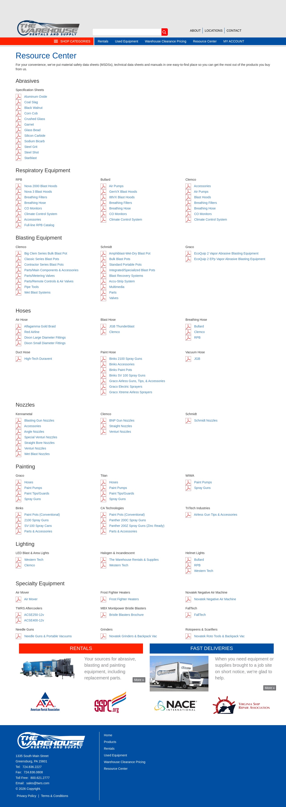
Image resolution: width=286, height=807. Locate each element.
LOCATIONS (214, 30)
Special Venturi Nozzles (36, 437)
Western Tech (29, 559)
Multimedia (112, 287)
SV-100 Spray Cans (34, 526)
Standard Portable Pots (121, 264)
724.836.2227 (32, 767)
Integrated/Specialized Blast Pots (128, 270)
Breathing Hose (31, 203)
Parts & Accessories (34, 531)
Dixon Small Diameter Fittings (40, 343)
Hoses (24, 482)
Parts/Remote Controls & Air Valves (45, 281)
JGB (192, 358)
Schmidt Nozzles (201, 420)
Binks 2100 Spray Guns (121, 358)
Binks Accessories (118, 364)
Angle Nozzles (30, 431)
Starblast (26, 158)
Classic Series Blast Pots (37, 259)
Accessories (28, 219)
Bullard (194, 326)
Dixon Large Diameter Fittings (41, 337)
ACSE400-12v (30, 620)
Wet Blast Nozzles (33, 454)
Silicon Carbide (30, 135)
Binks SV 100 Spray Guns (123, 375)
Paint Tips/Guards (32, 493)
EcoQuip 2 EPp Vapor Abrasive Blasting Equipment (225, 259)
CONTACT (234, 30)
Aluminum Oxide (31, 96)
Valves (109, 298)
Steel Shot (27, 152)
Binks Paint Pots (116, 370)
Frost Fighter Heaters (120, 599)
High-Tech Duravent (34, 358)
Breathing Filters (31, 197)
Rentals (103, 41)
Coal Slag (27, 102)
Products (110, 742)
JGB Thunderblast (117, 326)
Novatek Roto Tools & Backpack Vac (215, 636)
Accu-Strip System (118, 281)
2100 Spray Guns (32, 520)
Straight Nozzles (116, 426)
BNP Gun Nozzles (117, 420)
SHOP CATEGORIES (72, 41)
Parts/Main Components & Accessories (47, 270)
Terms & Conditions (54, 796)
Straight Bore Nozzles (35, 443)
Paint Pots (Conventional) (38, 514)
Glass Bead (28, 130)
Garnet (25, 124)
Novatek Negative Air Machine (210, 599)
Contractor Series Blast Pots (40, 264)
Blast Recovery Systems (122, 275)
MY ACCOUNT (233, 41)
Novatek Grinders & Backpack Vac (129, 636)
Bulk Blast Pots (115, 259)
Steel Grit (26, 147)
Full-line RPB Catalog (35, 225)
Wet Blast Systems (33, 292)
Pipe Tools (27, 287)
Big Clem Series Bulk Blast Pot (41, 253)
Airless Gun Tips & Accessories (211, 514)
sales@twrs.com (37, 783)
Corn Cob (27, 113)
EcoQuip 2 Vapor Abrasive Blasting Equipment (222, 253)
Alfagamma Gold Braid (36, 326)
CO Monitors (29, 208)
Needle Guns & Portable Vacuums (44, 636)
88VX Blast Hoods (118, 197)
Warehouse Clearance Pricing (165, 41)
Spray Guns (28, 499)
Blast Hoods (198, 197)
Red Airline (28, 332)
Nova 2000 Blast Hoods (36, 186)
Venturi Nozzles (31, 448)
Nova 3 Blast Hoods (34, 191)
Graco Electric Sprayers (121, 386)
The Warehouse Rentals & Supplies (130, 559)
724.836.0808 (33, 772)
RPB (193, 337)
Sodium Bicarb (30, 141)
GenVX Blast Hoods (119, 191)
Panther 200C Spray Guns (123, 520)
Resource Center (205, 41)
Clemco (110, 332)
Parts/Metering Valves (35, 275)
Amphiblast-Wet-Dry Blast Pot (125, 253)
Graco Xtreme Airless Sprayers (126, 392)
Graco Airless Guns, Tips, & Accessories (133, 381)
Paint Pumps (29, 488)
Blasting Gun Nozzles (35, 420)
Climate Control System (36, 214)
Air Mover (27, 599)
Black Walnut (29, 108)
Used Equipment (126, 41)
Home (108, 735)
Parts (109, 292)
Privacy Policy (26, 796)
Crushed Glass (30, 119)
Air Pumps (112, 186)
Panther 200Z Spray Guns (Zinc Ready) (132, 526)
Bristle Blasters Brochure (122, 615)
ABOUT (195, 30)
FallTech (195, 615)
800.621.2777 (40, 778)
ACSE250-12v (30, 615)
